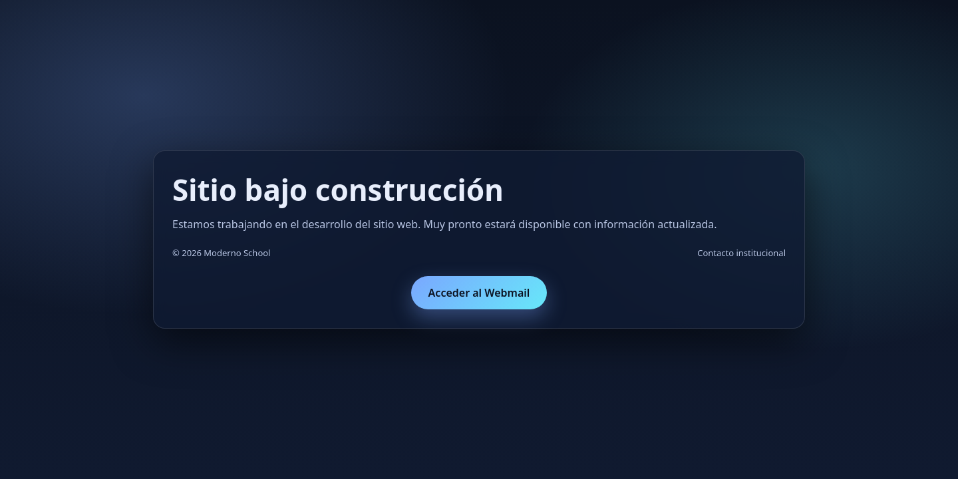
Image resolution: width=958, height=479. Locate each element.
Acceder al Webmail (479, 292)
